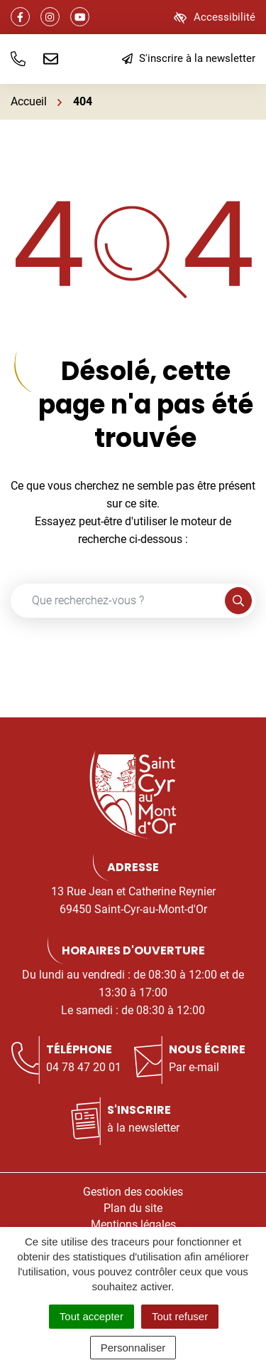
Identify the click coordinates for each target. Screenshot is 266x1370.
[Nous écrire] (50, 59)
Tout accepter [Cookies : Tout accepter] (91, 1316)
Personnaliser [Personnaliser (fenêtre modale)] (133, 1348)
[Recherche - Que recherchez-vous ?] (118, 601)
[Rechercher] (238, 600)
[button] (18, 59)
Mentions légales (133, 1224)
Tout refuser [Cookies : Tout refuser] (180, 1316)
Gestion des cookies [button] (133, 1191)
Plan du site (133, 1208)
